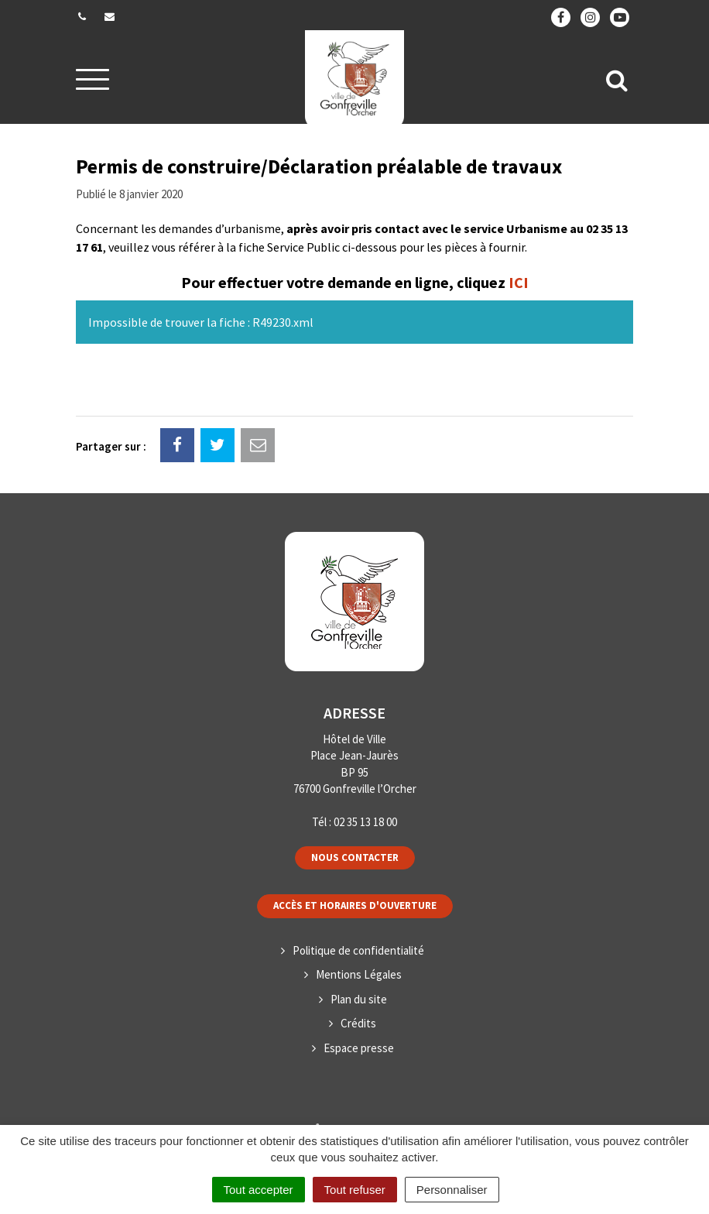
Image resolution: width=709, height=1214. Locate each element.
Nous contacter (355, 857)
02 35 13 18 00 (365, 821)
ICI (519, 282)
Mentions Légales (359, 974)
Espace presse (359, 1048)
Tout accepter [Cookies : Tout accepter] (258, 1189)
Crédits (358, 1023)
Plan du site (359, 999)
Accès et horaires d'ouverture (355, 905)
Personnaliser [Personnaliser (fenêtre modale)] (452, 1189)
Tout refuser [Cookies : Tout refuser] (354, 1189)
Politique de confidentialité (358, 950)
